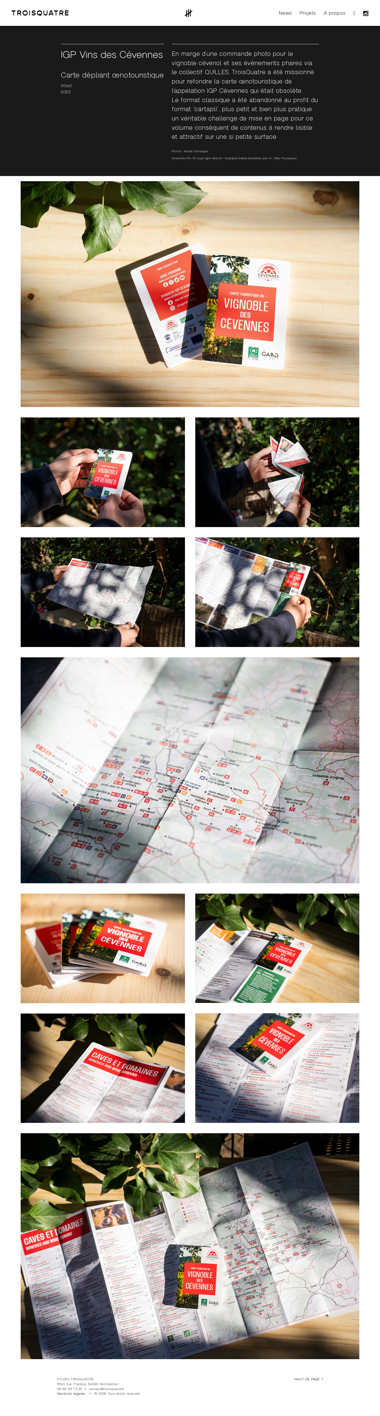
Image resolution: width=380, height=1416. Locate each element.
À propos (335, 13)
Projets (308, 13)
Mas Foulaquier (285, 158)
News (285, 13)
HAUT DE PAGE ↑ (308, 1379)
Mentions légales (71, 1394)
